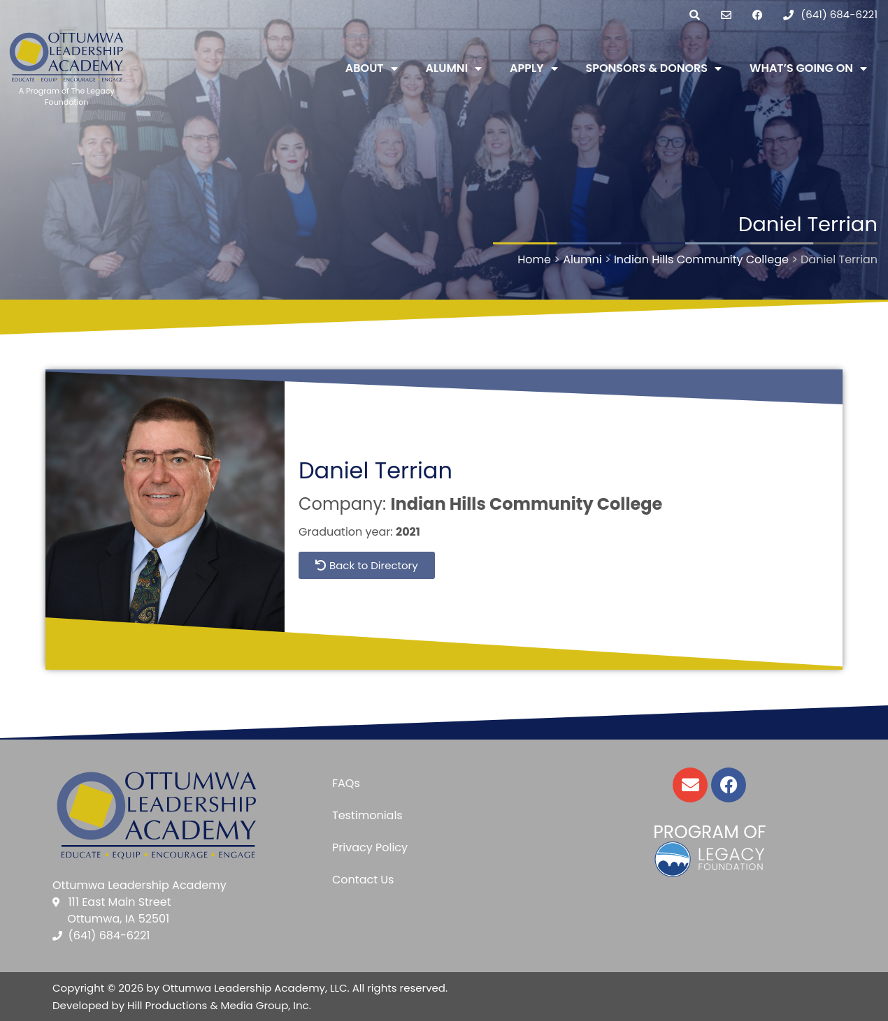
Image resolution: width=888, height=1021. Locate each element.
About (371, 68)
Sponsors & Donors (654, 68)
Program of (709, 832)
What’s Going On (808, 68)
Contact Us (363, 880)
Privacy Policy (370, 847)
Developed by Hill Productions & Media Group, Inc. (181, 1005)
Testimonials (367, 815)
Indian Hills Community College (526, 503)
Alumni (454, 68)
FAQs (346, 783)
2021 (408, 532)
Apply (533, 68)
